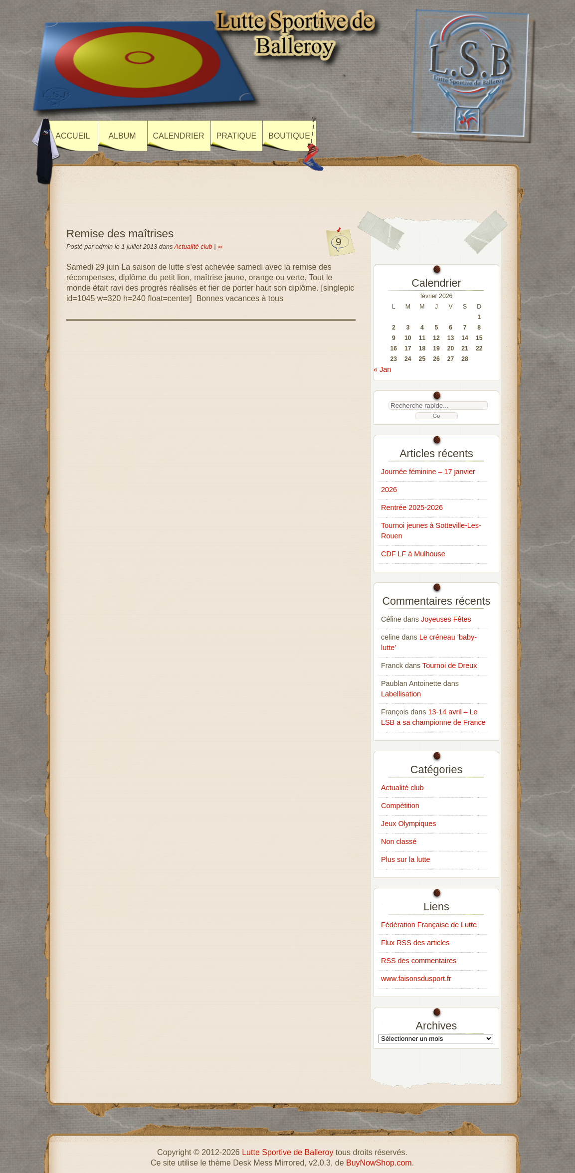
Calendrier (178, 136)
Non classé (398, 841)
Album (122, 136)
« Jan (382, 369)
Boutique (289, 136)
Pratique (236, 136)
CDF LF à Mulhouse (413, 554)
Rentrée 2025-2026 (412, 507)
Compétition (400, 806)
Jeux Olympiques (408, 824)
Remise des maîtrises (120, 233)
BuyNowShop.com (379, 1163)
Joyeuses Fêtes (446, 619)
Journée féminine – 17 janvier (428, 472)
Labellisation (401, 694)
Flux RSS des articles (415, 943)
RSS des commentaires (418, 961)
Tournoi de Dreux (449, 666)
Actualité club (193, 246)
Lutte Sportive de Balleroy (287, 1152)
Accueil (72, 136)
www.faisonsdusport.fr (416, 979)
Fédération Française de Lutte (429, 925)
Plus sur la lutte (405, 859)
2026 (389, 490)
